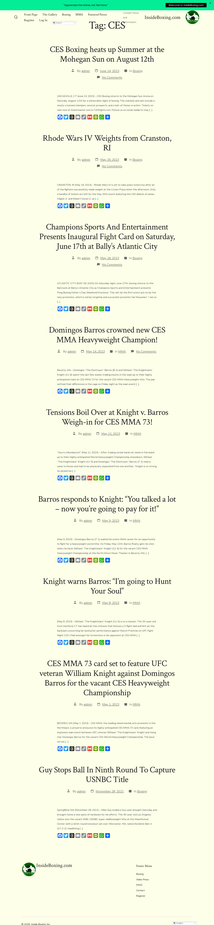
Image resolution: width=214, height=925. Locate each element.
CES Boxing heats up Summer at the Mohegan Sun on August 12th (107, 47)
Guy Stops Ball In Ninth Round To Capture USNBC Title (107, 767)
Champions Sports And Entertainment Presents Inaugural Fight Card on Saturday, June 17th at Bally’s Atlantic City (107, 229)
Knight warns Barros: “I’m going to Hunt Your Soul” (107, 579)
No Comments (112, 70)
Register (29, 13)
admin (85, 64)
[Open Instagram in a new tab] (190, 917)
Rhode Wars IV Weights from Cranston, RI (107, 136)
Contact (140, 883)
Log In (43, 13)
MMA (122, 344)
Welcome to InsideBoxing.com (186, 5)
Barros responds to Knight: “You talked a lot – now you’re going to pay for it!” (107, 496)
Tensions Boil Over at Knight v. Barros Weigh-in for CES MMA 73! (107, 410)
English (57, 15)
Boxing (137, 64)
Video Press (142, 872)
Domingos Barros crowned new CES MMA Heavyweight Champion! (107, 327)
